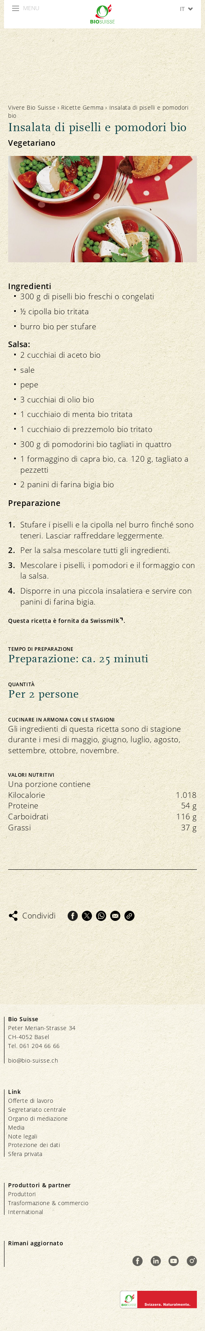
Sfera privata (25, 1154)
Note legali (23, 1136)
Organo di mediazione (38, 1118)
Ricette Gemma (82, 107)
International (25, 1212)
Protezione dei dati (34, 1145)
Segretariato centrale (37, 1109)
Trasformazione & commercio (48, 1203)
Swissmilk (104, 620)
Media (16, 1127)
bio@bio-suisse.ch (33, 1060)
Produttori (22, 1194)
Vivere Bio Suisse (32, 107)
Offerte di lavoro (30, 1100)
